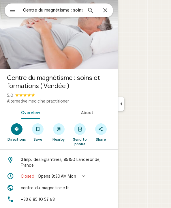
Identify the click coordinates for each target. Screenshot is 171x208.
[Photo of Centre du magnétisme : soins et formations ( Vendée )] (59, 34)
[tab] (29, 112)
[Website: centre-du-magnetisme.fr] (59, 188)
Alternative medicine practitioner (38, 101)
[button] (59, 176)
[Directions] (16, 132)
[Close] (105, 10)
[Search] (90, 10)
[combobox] (52, 10)
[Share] (100, 132)
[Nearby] (58, 132)
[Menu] (13, 10)
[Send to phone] (79, 134)
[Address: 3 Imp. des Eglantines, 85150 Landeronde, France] (59, 162)
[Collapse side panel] (121, 104)
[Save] (37, 132)
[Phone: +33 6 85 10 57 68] (59, 199)
